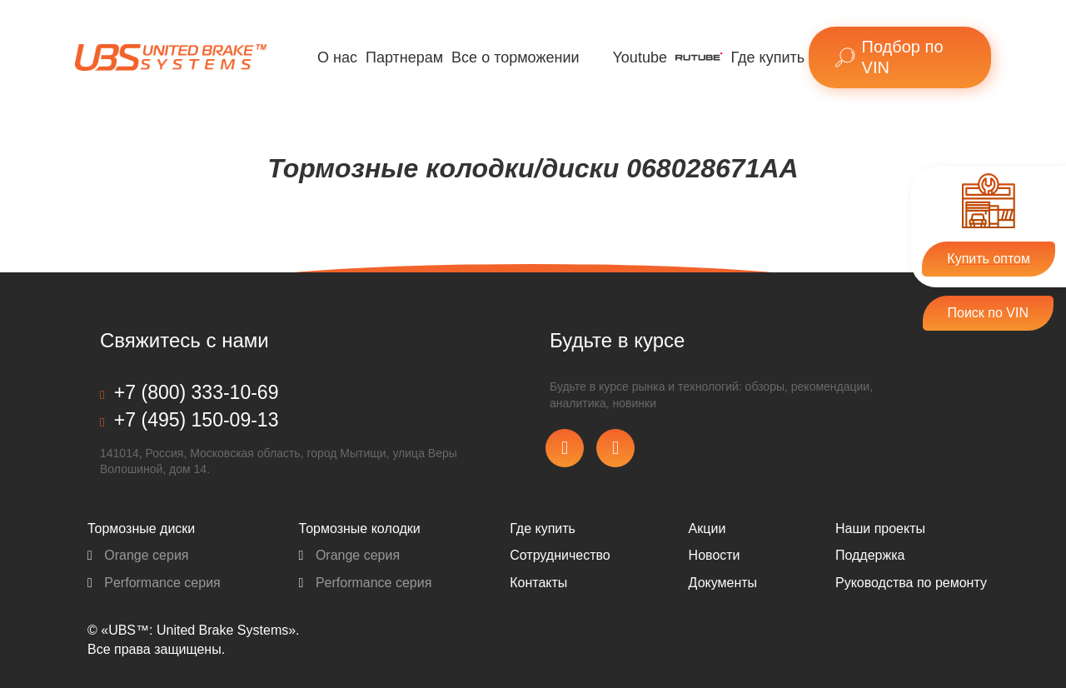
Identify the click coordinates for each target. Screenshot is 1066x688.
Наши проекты (880, 528)
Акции (707, 528)
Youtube (640, 57)
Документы (723, 583)
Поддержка (869, 555)
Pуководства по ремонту (911, 583)
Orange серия (138, 555)
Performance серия (154, 583)
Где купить (768, 57)
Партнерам (404, 57)
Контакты (538, 583)
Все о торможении (515, 57)
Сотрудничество (560, 555)
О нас (337, 57)
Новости (714, 555)
